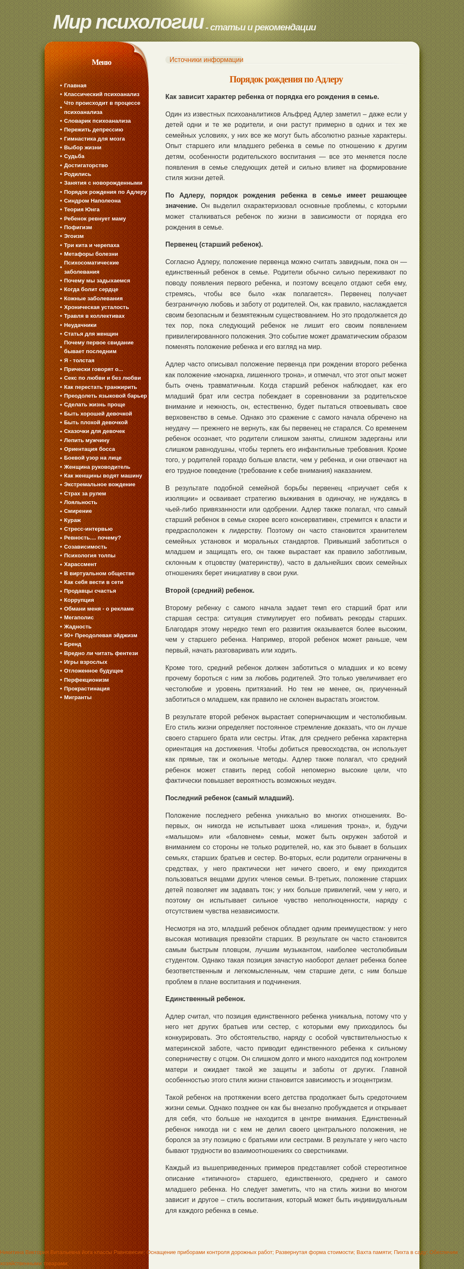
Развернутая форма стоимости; (315, 1252)
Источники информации (206, 59)
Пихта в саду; (411, 1252)
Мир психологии (128, 22)
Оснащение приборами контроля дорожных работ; (210, 1252)
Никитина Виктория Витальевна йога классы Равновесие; (72, 1252)
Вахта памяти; (374, 1252)
